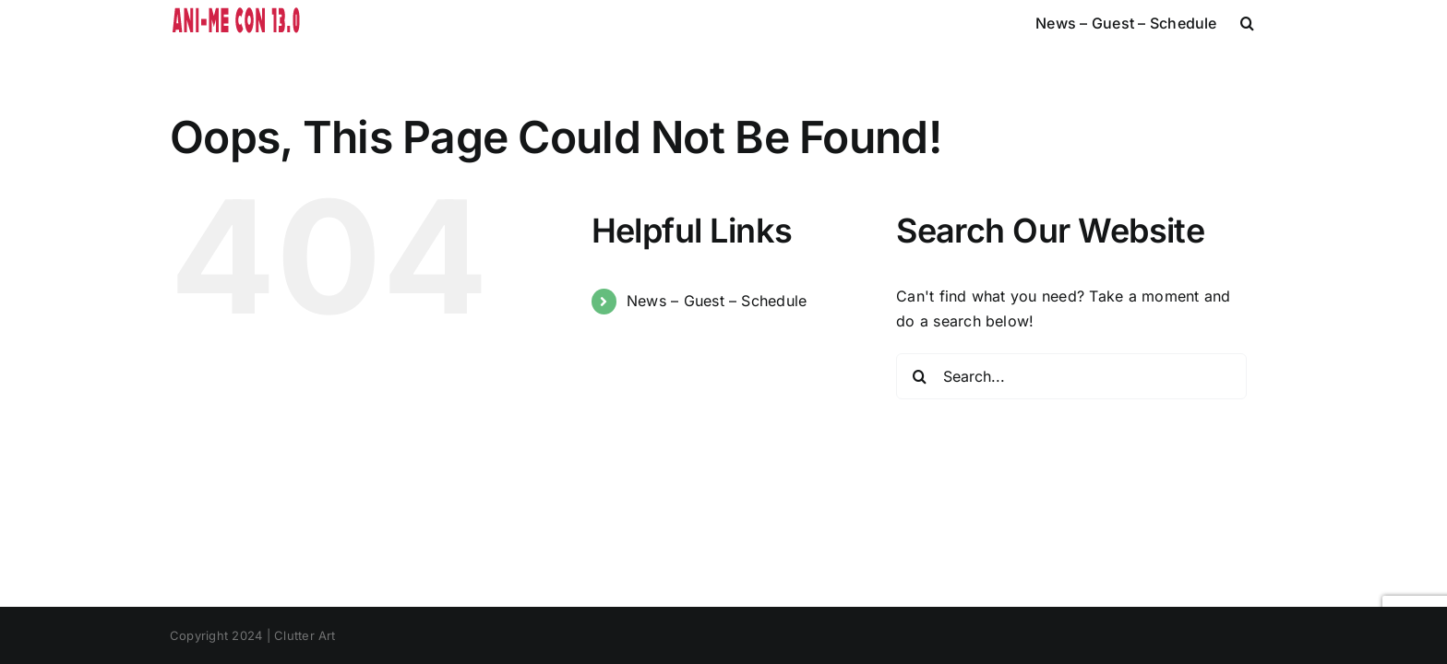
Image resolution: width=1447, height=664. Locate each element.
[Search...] (1071, 376)
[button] (1270, 23)
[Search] (919, 376)
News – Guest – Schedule (717, 300)
